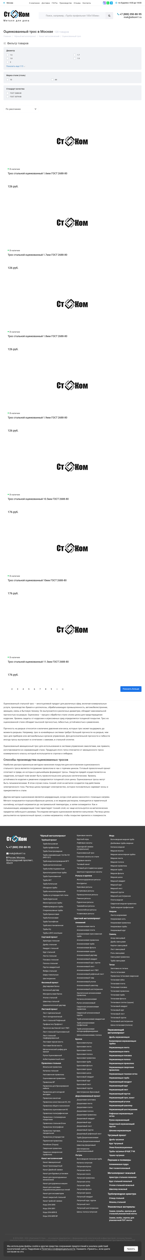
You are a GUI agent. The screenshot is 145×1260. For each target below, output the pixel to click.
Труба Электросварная (52, 851)
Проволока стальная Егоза (54, 1123)
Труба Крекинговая (51, 914)
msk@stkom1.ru (132, 17)
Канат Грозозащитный (52, 1166)
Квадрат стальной (51, 948)
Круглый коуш (83, 839)
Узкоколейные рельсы (86, 910)
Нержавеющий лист (118, 1090)
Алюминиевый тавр (85, 978)
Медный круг (116, 885)
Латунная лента (83, 1170)
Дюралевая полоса (85, 1111)
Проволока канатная (52, 1098)
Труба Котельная (50, 884)
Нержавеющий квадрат (120, 1082)
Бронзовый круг (83, 1081)
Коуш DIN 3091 (49, 1208)
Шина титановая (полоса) (122, 1025)
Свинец (112, 934)
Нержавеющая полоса (120, 1059)
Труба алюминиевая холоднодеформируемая (87, 1030)
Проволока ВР (49, 1082)
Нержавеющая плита (119, 1051)
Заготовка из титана (119, 968)
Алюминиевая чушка (86, 951)
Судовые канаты (84, 860)
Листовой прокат (49, 1009)
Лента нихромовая (119, 915)
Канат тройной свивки (52, 1201)
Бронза (78, 1039)
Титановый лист (118, 1014)
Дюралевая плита (84, 1107)
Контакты (87, 3)
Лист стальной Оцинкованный (56, 1032)
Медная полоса (117, 862)
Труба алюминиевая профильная (85, 1024)
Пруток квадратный (51, 967)
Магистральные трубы (52, 903)
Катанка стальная (50, 1071)
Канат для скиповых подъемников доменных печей (56, 1188)
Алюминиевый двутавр (87, 955)
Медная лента (117, 858)
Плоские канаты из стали (88, 857)
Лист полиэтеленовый (119, 1168)
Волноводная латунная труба (89, 1159)
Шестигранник (49, 978)
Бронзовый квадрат (85, 1077)
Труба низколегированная (54, 891)
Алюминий (80, 922)
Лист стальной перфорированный (51, 1037)
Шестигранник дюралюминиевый (85, 1150)
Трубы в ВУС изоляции (52, 933)
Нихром (112, 911)
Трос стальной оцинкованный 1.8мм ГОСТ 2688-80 (37, 336)
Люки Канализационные (120, 1147)
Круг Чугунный (116, 1143)
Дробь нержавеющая (119, 1037)
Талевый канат (83, 864)
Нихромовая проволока (121, 923)
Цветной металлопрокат (87, 918)
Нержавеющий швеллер (120, 1105)
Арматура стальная (51, 941)
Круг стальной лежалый (120, 1181)
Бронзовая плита (84, 1050)
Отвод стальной (116, 1198)
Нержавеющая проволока (121, 1063)
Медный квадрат (118, 881)
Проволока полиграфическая (55, 1113)
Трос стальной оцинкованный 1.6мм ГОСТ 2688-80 (37, 173)
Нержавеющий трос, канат (121, 1098)
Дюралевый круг (84, 1122)
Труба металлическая (52, 865)
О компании (34, 3)
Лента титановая (118, 972)
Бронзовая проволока (86, 1058)
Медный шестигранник (121, 896)
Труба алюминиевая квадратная (91, 1019)
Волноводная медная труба (122, 839)
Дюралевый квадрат (86, 1118)
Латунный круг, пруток (86, 1200)
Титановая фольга (118, 999)
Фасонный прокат (49, 982)
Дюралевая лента (84, 1103)
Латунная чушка (84, 1193)
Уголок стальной (50, 998)
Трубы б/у (47, 929)
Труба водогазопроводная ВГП (56, 861)
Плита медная (117, 900)
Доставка (46, 3)
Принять (131, 1249)
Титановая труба (118, 995)
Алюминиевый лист (85, 966)
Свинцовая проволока (120, 957)
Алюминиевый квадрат (87, 959)
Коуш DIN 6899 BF (50, 1216)
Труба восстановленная (53, 925)
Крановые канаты (84, 835)
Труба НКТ (47, 880)
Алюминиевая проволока (88, 940)
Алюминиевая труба (85, 944)
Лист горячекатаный (52, 1013)
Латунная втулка (84, 1166)
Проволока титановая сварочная (125, 976)
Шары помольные (51, 975)
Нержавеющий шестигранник (123, 1109)
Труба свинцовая (118, 961)
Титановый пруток (118, 1018)
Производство (65, 3)
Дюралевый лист (84, 1126)
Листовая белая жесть (52, 1046)
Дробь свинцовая (118, 942)
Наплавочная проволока (53, 1074)
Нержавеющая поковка (120, 1055)
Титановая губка (117, 980)
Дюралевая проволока (86, 1115)
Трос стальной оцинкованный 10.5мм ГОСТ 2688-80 (38, 498)
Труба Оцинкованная (52, 876)
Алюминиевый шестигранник (90, 989)
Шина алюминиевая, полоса (89, 1035)
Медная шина (116, 877)
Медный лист (116, 888)
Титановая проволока (120, 991)
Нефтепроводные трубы (53, 907)
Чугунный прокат (117, 1135)
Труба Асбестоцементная (54, 869)
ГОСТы (55, 3)
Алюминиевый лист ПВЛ (87, 970)
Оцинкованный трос (85, 853)
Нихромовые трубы (119, 926)
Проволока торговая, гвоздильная (51, 1132)
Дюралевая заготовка (86, 1100)
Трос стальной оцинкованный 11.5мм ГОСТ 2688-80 (38, 661)
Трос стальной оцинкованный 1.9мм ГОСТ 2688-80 (37, 417)
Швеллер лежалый (118, 1189)
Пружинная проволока (52, 1141)
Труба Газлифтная (50, 922)
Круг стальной (49, 952)
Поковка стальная (51, 960)
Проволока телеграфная (53, 1127)
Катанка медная (118, 847)
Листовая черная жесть (53, 1042)
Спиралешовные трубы (53, 910)
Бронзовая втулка (84, 1043)
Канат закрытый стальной (54, 1197)
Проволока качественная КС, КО (56, 1102)
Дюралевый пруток (85, 1130)
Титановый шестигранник (122, 1021)
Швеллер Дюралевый (86, 1145)
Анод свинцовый (118, 938)
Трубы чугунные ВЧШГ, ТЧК (122, 1151)
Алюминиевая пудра (119, 1164)
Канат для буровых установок (55, 1173)
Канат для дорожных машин (55, 1183)
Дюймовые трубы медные (122, 843)
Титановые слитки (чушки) (122, 1002)
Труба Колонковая (50, 918)
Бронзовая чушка (84, 1069)
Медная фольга (117, 873)
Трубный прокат (49, 840)
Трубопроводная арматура (122, 1194)
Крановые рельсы (84, 887)
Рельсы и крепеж (83, 876)
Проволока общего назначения (56, 1106)
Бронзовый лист (84, 1084)
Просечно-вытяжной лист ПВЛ (56, 1028)
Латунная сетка (83, 1182)
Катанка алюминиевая (87, 999)
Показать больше (131, 689)
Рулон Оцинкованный (52, 1055)
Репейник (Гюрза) (51, 1144)
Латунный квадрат (85, 1197)
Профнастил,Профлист (53, 1024)
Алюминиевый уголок (86, 982)
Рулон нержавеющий (119, 1120)
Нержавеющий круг (118, 1086)
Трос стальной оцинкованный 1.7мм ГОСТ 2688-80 (37, 254)
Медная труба (116, 870)
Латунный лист (83, 1204)
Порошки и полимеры (119, 1160)
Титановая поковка (119, 987)
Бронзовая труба (84, 1062)
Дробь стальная (50, 944)
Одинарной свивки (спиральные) (85, 848)
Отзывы (77, 3)
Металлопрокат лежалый (121, 1173)
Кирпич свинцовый (119, 945)
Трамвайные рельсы (86, 906)
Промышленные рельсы (87, 895)
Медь (111, 836)
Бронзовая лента (84, 1047)
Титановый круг (117, 1010)
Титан (112, 965)
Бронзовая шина (84, 1073)
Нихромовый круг (118, 930)
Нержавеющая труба (119, 1078)
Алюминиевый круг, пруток (88, 963)
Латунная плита (84, 1174)
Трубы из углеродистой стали (55, 895)
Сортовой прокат (49, 937)
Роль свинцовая (117, 953)
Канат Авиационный (52, 1162)
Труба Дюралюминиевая (87, 1137)
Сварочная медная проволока (123, 904)
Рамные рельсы (84, 898)
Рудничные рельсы (85, 902)
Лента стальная (50, 956)
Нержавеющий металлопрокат (116, 1031)
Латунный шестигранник (87, 1208)
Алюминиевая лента (86, 926)
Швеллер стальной (51, 1001)
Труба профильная (51, 847)
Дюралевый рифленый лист (89, 1134)
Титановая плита (118, 984)
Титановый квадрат (119, 1006)
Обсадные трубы (50, 888)
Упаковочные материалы (121, 1206)
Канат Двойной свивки (53, 1170)
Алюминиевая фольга (86, 948)
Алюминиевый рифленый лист (90, 974)
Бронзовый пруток (85, 1088)
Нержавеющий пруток (119, 1094)
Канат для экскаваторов (53, 1193)
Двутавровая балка (51, 986)
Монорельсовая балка (52, 994)
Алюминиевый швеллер (87, 985)
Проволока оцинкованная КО (55, 1109)
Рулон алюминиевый (86, 1003)
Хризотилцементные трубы (55, 872)
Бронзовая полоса (85, 1054)
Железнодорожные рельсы (89, 880)
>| (62, 689)
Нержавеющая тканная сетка (123, 1074)
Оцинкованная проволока (54, 1078)
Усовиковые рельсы (85, 914)
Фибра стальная (50, 971)
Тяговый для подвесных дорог (90, 868)
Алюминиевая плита (86, 930)
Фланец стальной (117, 1202)
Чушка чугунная (116, 1155)
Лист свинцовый (118, 949)
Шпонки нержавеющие (120, 1130)
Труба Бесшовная (50, 844)
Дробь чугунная (116, 1139)
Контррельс (82, 883)
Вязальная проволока (52, 1067)
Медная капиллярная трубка (123, 854)
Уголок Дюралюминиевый (88, 1141)
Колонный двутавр (51, 990)
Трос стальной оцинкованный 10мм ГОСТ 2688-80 (37, 580)
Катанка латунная (84, 1163)
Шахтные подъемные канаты (89, 872)
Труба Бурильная (50, 899)
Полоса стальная (50, 963)
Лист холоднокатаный (52, 1017)
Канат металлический (51, 1158)
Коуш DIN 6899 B (50, 1212)
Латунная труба (83, 1185)
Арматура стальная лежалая (122, 1177)
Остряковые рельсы (85, 891)
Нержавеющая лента (119, 1047)
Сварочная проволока (52, 1148)
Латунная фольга (84, 1189)
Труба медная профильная (122, 907)
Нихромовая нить (118, 919)
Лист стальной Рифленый (54, 1020)
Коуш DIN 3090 (49, 1205)
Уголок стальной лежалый (121, 1185)
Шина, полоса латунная (87, 1212)
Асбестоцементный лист (53, 1059)
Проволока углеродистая (53, 1137)
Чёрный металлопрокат (53, 835)
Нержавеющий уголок (119, 1101)
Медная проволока (119, 866)
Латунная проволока (86, 1178)
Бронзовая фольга (84, 1065)
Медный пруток (117, 892)
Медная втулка (117, 851)
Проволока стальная (51, 1063)
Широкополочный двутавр (54, 1005)
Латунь (78, 1155)
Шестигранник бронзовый (88, 1092)
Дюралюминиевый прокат (87, 1096)
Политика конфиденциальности (58, 1249)
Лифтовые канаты (84, 843)
